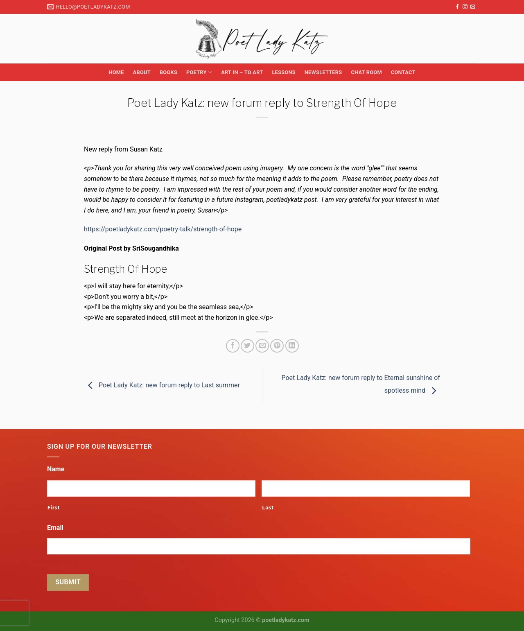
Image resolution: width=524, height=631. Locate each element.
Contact (403, 72)
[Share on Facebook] (232, 346)
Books (168, 72)
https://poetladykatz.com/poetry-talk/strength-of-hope (163, 229)
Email (55, 527)
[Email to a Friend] (262, 346)
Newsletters (323, 72)
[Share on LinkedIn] (292, 346)
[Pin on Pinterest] (277, 346)
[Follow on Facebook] (457, 7)
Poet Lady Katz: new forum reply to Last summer (162, 385)
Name (55, 469)
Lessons (283, 72)
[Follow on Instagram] (465, 7)
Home (116, 72)
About (142, 72)
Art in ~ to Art (242, 72)
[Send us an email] (472, 7)
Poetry (199, 72)
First (53, 507)
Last (267, 507)
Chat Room (366, 72)
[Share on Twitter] (247, 346)
